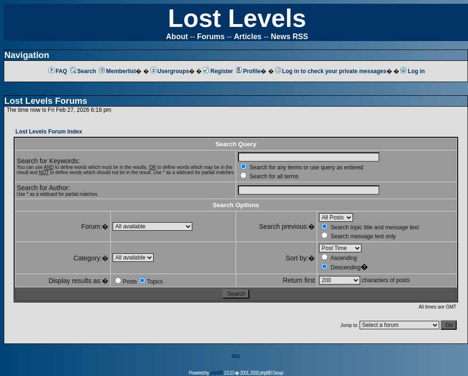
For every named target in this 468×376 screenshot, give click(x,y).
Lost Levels (237, 18)
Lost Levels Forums (45, 101)
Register (218, 71)
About (177, 37)
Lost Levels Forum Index (49, 131)
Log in (413, 71)
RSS (236, 356)
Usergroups (169, 71)
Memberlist (117, 71)
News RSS (289, 37)
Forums (211, 37)
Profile (248, 71)
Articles (248, 37)
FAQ (58, 71)
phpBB (216, 373)
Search (83, 71)
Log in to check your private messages (330, 71)
